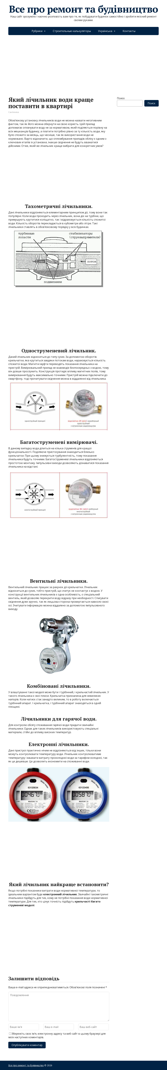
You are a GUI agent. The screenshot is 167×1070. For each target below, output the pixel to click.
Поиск (121, 98)
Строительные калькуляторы (72, 31)
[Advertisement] (83, 62)
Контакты (129, 31)
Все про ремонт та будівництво (83, 9)
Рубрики (37, 31)
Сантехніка (13, 112)
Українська (105, 31)
